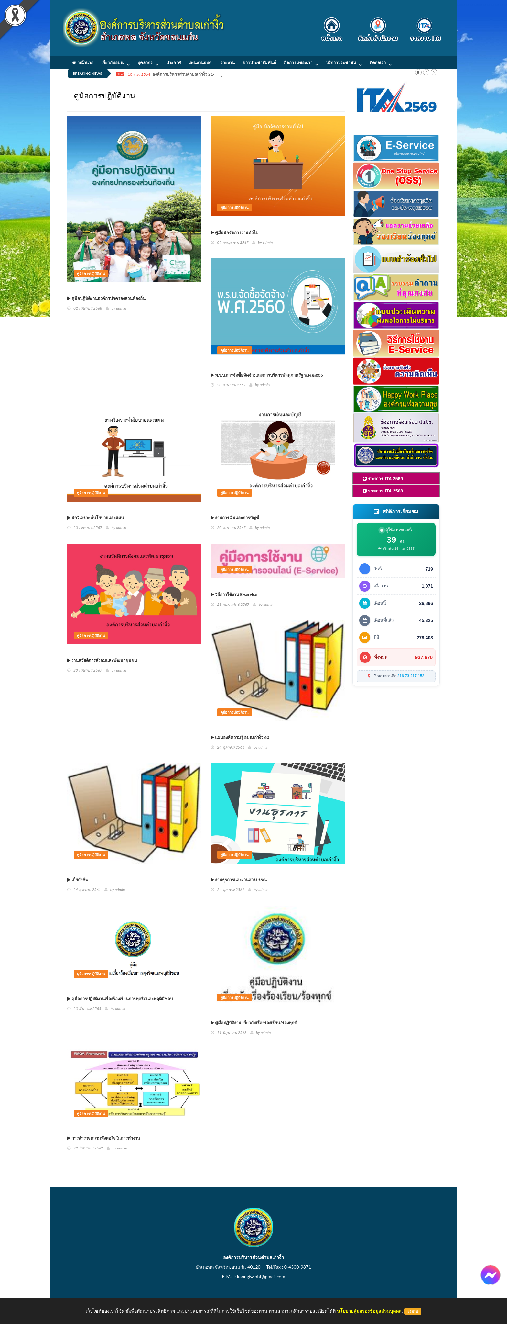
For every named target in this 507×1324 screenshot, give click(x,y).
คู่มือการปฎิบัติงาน (91, 273)
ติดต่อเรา (378, 62)
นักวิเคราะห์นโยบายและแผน (95, 517)
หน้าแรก (82, 62)
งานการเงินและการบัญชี (235, 517)
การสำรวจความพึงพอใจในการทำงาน (103, 1138)
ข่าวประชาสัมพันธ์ (259, 62)
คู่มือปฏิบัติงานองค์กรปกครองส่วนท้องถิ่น (106, 298)
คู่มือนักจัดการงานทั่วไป (234, 232)
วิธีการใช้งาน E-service (234, 594)
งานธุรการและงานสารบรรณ (239, 879)
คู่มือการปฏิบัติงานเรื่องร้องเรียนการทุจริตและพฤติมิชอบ (120, 998)
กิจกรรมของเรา (298, 62)
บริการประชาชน (341, 62)
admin (121, 308)
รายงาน (228, 62)
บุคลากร (145, 62)
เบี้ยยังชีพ (77, 879)
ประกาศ (173, 62)
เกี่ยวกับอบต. (112, 62)
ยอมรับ (412, 1311)
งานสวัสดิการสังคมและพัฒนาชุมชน (102, 660)
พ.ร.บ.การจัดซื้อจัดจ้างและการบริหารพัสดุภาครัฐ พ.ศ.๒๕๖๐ (267, 375)
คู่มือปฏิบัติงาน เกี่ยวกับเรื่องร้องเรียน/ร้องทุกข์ (254, 1022)
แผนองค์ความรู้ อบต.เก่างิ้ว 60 (240, 737)
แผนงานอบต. (200, 62)
